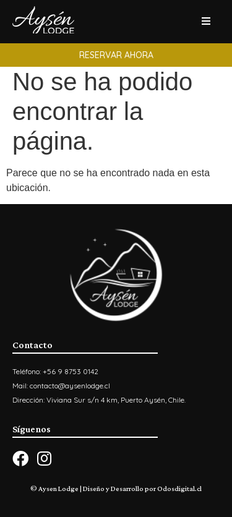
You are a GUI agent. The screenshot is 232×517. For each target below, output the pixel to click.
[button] (116, 55)
